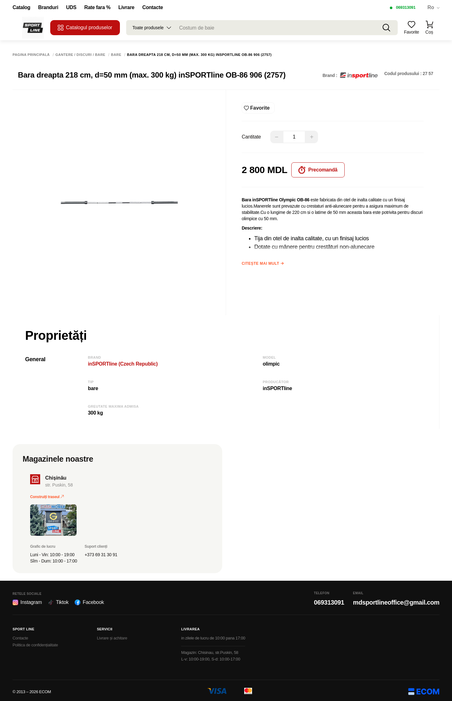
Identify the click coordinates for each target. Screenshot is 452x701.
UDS (71, 7)
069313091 (405, 7)
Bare (116, 55)
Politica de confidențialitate (35, 642)
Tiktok (58, 600)
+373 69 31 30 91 (101, 552)
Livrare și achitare (112, 635)
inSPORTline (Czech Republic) (123, 361)
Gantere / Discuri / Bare (80, 55)
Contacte (152, 7)
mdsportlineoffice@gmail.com (396, 600)
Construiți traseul (47, 494)
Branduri (48, 7)
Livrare (126, 7)
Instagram (27, 600)
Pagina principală (31, 55)
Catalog (21, 7)
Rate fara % (97, 7)
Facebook (89, 600)
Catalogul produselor (85, 27)
